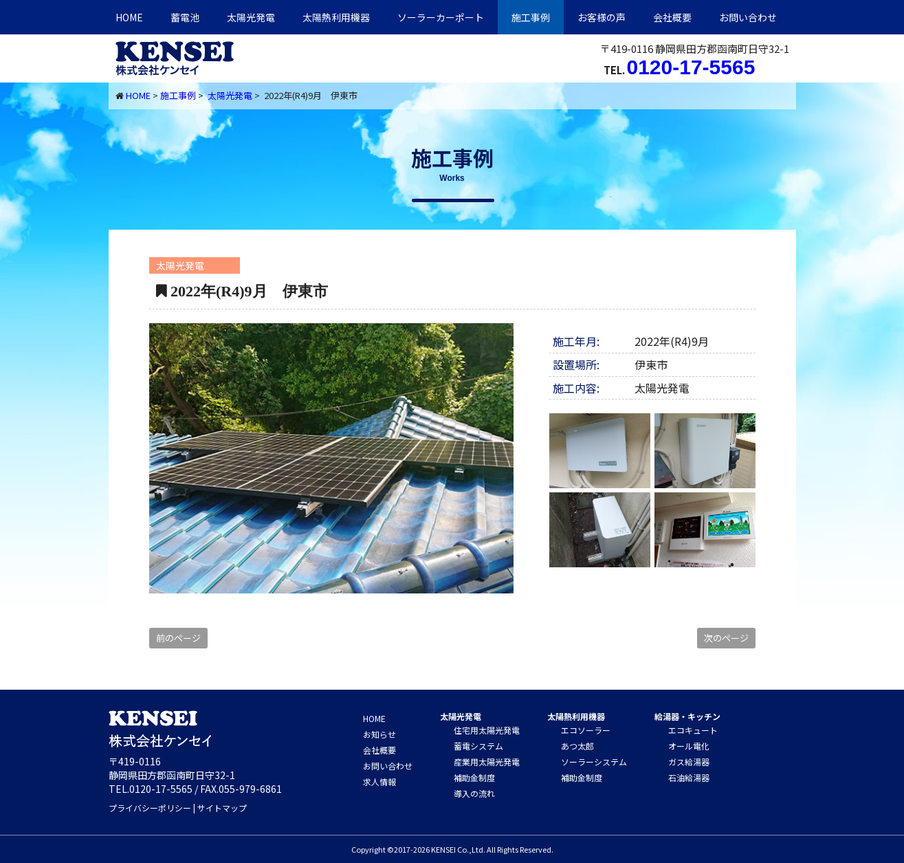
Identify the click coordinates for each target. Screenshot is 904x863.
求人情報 (379, 781)
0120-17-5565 (691, 67)
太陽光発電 (251, 17)
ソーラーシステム (594, 761)
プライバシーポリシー (150, 807)
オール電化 (688, 746)
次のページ (726, 637)
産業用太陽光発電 (487, 761)
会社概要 (672, 17)
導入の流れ (474, 793)
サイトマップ (222, 807)
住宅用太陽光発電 (487, 730)
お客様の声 (601, 17)
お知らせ (379, 734)
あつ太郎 (577, 746)
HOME (129, 17)
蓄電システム (478, 746)
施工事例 (530, 17)
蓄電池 (184, 17)
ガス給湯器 (688, 761)
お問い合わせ (748, 17)
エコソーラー (585, 730)
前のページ (178, 637)
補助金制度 (474, 777)
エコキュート (693, 730)
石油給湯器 (688, 777)
